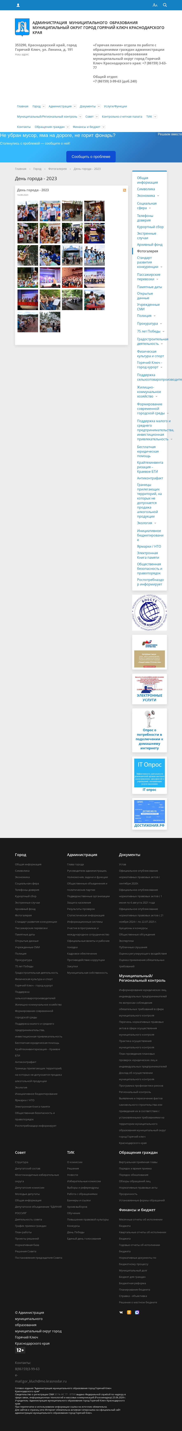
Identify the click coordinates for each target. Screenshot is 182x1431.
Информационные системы (85, 921)
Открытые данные (145, 295)
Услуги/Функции (115, 106)
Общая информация (147, 180)
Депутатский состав (27, 1168)
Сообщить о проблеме (91, 157)
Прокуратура (147, 323)
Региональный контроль (135, 1092)
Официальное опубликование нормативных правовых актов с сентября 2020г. (139, 877)
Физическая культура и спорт (150, 353)
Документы (88, 106)
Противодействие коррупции (86, 960)
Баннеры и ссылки (79, 1200)
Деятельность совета (28, 1219)
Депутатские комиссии (29, 1187)
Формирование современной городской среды (151, 408)
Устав (122, 864)
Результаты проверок (81, 909)
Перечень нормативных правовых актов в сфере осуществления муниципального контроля (141, 1028)
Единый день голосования (84, 1238)
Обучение (73, 1213)
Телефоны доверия (145, 217)
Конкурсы (73, 1226)
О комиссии (74, 1162)
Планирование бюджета (134, 1289)
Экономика (146, 195)
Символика (146, 189)
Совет (89, 116)
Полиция (144, 315)
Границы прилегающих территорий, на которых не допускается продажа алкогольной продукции (149, 500)
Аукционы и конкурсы (133, 928)
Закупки (72, 966)
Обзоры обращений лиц (134, 1181)
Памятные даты (149, 287)
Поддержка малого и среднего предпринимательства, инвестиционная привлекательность (155, 430)
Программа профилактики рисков (141, 1085)
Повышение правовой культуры (88, 1219)
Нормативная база (27, 1245)
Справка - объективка (133, 1296)
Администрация (60, 106)
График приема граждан (30, 1226)
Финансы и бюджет (86, 127)
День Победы (75, 1232)
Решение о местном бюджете (138, 1302)
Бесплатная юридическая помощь (148, 451)
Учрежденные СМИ (148, 306)
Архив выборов (77, 1207)
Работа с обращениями (82, 1194)
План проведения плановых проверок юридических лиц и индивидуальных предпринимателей (143, 1060)
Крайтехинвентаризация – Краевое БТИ (150, 467)
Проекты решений (27, 1238)
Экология (144, 523)
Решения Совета (25, 1251)
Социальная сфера (147, 205)
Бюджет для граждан (132, 1277)
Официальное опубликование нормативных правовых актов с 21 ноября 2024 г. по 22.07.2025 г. (141, 915)
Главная (22, 106)
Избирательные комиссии (84, 1181)
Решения (73, 1168)
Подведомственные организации (88, 896)
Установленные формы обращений (142, 1200)
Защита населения (79, 902)
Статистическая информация (85, 915)
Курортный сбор (150, 227)
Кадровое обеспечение (82, 953)
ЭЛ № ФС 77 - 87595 (65, 1394)
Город (37, 106)
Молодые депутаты (27, 1194)
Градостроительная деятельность (152, 341)
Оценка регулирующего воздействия (143, 953)
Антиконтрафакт (150, 478)
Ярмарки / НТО (149, 546)
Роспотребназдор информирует (150, 581)
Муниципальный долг (133, 1270)
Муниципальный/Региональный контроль (47, 116)
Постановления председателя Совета (38, 1258)
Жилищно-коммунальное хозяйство (149, 392)
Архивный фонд (149, 244)
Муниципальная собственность (87, 972)
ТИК (149, 116)
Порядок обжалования (133, 1175)
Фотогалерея (57, 169)
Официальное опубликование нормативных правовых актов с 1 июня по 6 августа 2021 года (140, 896)
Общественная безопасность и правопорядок (149, 568)
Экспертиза (126, 941)
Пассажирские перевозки (148, 276)
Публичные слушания (133, 947)
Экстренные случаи (146, 235)
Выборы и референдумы (83, 1187)
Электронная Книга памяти (148, 555)
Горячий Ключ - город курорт (149, 364)
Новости (72, 1175)
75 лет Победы (148, 331)
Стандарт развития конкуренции (147, 262)
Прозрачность (128, 1194)
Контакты (24, 127)
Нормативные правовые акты (138, 1187)
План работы (23, 1232)
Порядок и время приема (135, 1168)
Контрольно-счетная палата (122, 116)
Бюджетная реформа (132, 1283)
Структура (21, 1162)
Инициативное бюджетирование (150, 535)
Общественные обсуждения (137, 934)
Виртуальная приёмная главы (138, 1162)
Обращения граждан (50, 127)
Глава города (75, 864)
